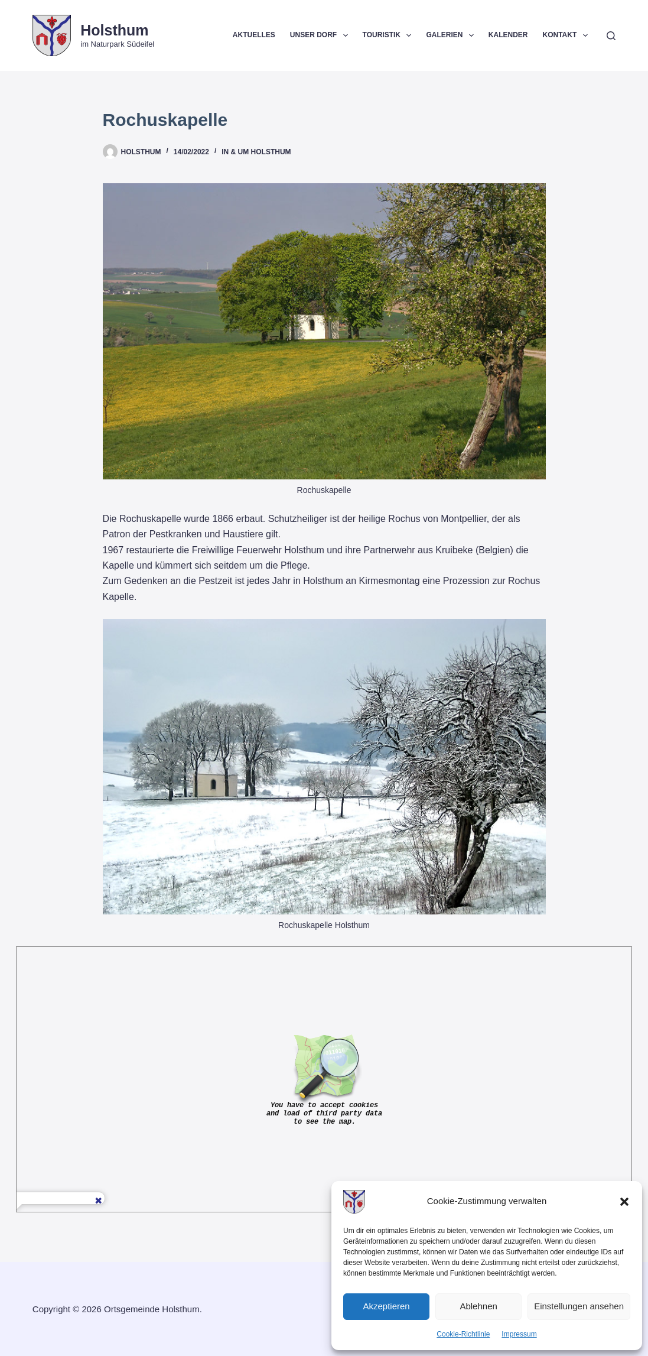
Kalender (508, 35)
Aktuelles (254, 35)
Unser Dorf (321, 35)
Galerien (452, 35)
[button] (624, 1202)
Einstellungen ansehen (579, 1306)
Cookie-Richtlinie (463, 1334)
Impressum (519, 1334)
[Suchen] (611, 35)
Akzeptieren (386, 1306)
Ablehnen (478, 1306)
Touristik (389, 35)
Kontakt (567, 35)
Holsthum (114, 30)
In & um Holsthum (256, 152)
